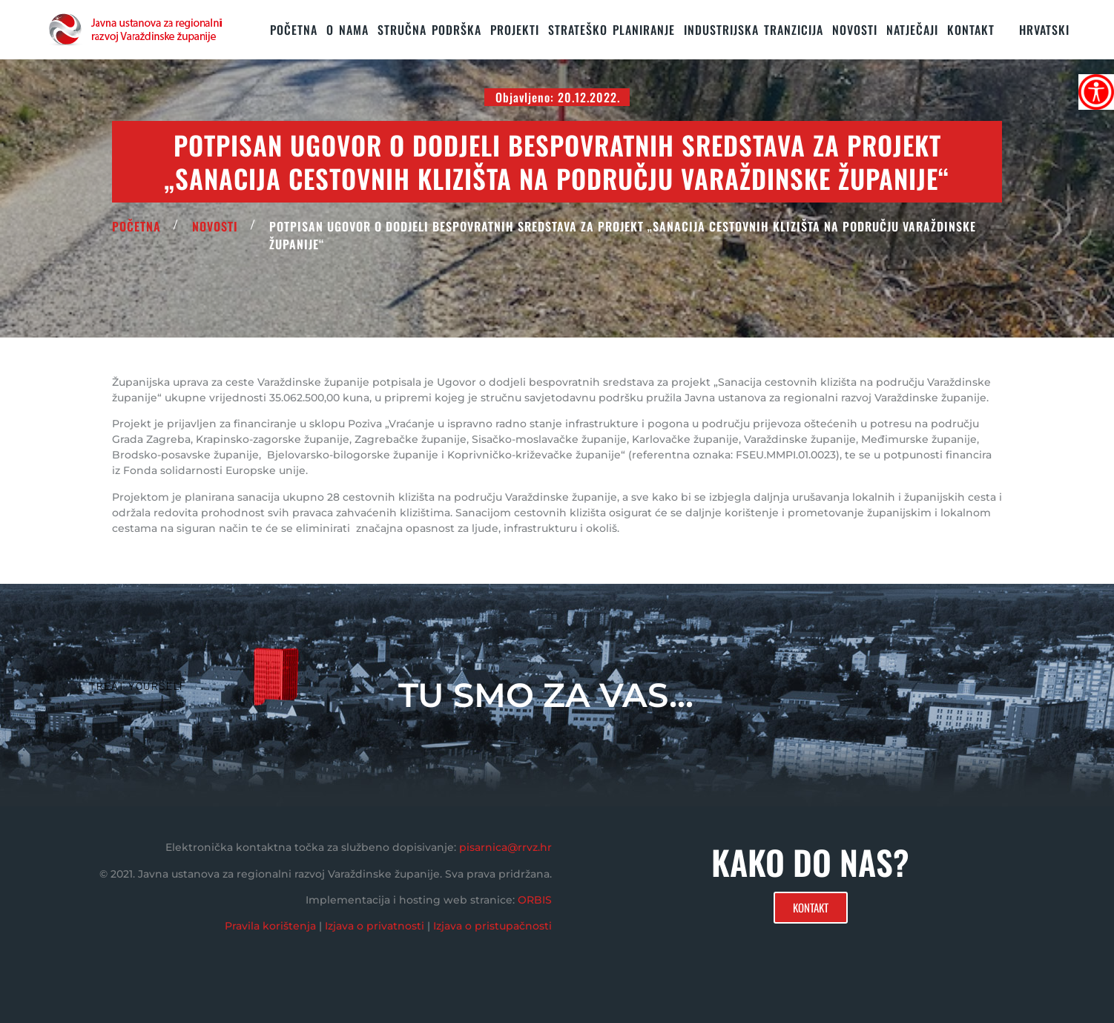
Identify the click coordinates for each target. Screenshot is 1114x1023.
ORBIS (535, 900)
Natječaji (912, 30)
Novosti (854, 30)
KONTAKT (971, 30)
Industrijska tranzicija (753, 30)
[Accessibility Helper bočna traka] (1096, 92)
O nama (347, 30)
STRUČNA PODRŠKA (429, 30)
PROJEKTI (514, 30)
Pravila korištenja (270, 925)
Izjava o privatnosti (374, 925)
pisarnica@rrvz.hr (505, 847)
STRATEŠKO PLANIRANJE (611, 30)
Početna (293, 30)
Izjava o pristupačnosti (492, 925)
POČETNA (136, 226)
